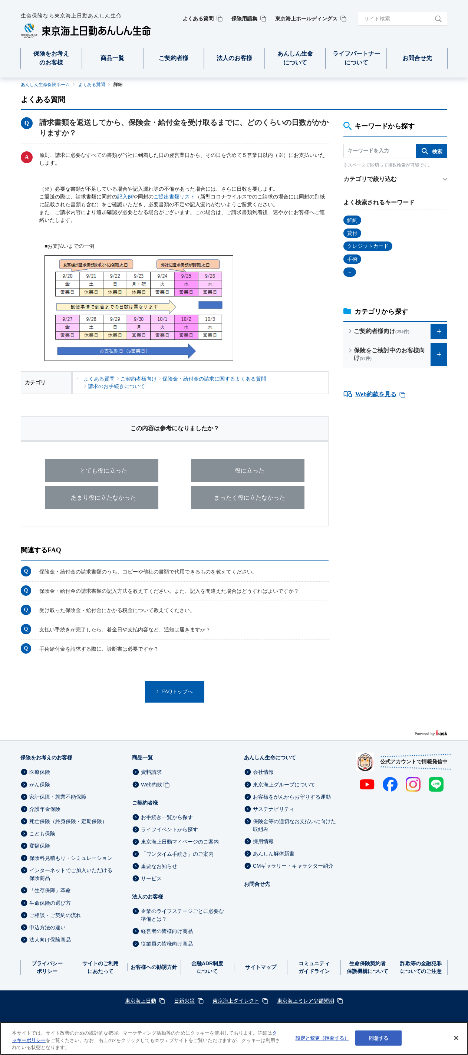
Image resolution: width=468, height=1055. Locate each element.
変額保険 (39, 846)
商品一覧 (142, 757)
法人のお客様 (147, 897)
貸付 (352, 233)
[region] (234, 1038)
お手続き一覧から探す (167, 817)
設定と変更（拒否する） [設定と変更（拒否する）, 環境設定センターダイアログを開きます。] (322, 1038)
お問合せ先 (257, 884)
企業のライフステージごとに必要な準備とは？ (182, 915)
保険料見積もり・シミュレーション (70, 858)
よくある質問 (91, 84)
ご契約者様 (145, 803)
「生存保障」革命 (50, 891)
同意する (379, 1038)
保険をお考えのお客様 (46, 757)
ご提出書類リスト (174, 197)
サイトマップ (260, 967)
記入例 (125, 197)
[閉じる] (456, 1038)
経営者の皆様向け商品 (167, 931)
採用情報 (263, 841)
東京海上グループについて (284, 785)
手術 (352, 259)
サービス (151, 878)
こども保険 (42, 834)
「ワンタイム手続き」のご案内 (177, 854)
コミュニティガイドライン (314, 967)
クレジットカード (368, 246)
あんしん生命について (270, 757)
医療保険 (39, 772)
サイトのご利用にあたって (100, 967)
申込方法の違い (47, 927)
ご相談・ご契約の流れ (55, 915)
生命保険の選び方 (50, 903)
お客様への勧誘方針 (154, 967)
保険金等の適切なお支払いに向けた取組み (294, 825)
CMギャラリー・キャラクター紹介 (293, 866)
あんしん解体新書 (273, 854)
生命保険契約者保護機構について (367, 967)
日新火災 (184, 1000)
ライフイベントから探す (169, 829)
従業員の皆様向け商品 (167, 944)
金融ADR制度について (207, 967)
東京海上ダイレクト (235, 1000)
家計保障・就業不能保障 (57, 797)
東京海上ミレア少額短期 (305, 1000)
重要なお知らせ (159, 866)
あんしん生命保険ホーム (45, 84)
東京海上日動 (140, 1000)
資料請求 (151, 772)
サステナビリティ (273, 809)
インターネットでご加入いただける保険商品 (70, 874)
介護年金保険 (44, 809)
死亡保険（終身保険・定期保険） (68, 821)
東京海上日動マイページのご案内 (180, 842)
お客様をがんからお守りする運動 (292, 797)
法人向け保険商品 (50, 940)
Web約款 (151, 785)
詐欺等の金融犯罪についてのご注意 (421, 967)
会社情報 (263, 772)
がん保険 (39, 785)
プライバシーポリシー (47, 967)
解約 (352, 220)
